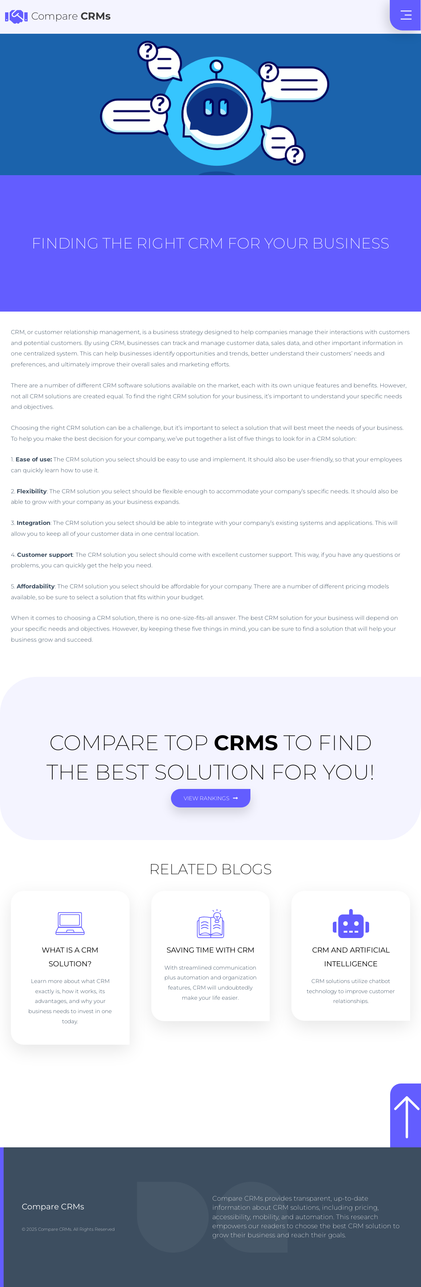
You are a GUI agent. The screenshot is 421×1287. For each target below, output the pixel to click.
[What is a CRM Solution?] (70, 923)
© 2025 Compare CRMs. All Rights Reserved (68, 1229)
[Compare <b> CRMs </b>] (17, 17)
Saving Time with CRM (210, 950)
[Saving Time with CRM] (210, 923)
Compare (71, 16)
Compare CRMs (53, 1207)
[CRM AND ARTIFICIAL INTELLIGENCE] (350, 923)
